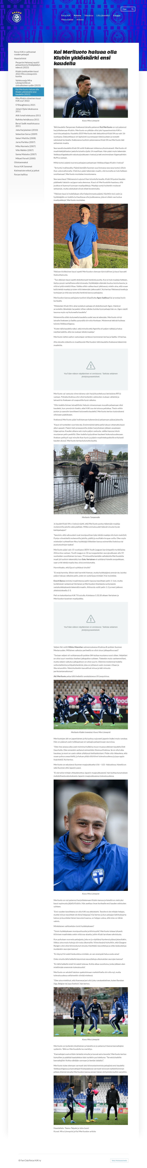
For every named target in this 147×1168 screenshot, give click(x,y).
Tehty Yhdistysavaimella (119, 1160)
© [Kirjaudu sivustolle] (20, 1160)
